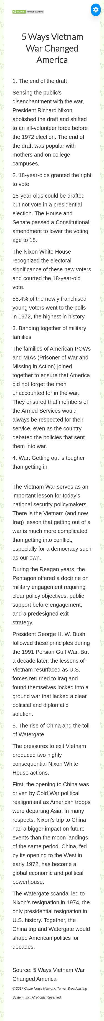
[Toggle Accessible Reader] (96, 10)
